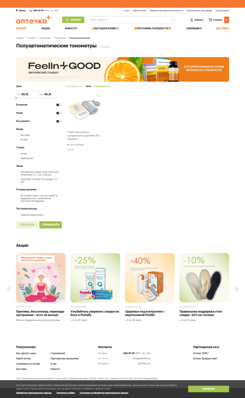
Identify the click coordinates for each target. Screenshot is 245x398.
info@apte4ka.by (141, 358)
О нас (126, 10)
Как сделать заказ (26, 353)
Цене (88, 86)
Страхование (222, 10)
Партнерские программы (199, 10)
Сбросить (27, 224)
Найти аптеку (139, 10)
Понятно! (209, 389)
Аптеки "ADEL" (201, 353)
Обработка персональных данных (34, 393)
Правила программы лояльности (166, 10)
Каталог (21, 28)
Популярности (103, 86)
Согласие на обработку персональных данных (104, 393)
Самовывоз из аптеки (28, 363)
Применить (50, 224)
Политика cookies (66, 393)
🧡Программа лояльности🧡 (152, 28)
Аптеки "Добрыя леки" (205, 358)
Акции (45, 28)
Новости (71, 28)
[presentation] (8, 289)
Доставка (222, 28)
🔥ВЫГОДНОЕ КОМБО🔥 (105, 28)
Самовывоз (193, 28)
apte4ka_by (144, 363)
